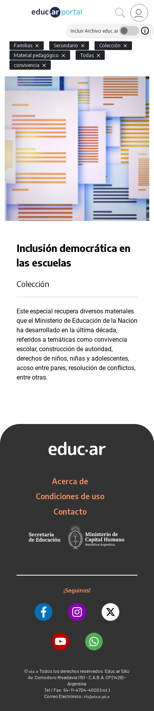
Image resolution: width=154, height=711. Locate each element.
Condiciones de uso (70, 496)
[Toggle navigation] (7, 4)
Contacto (70, 511)
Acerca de (70, 481)
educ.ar (34, 671)
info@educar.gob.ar (97, 696)
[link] (139, 13)
